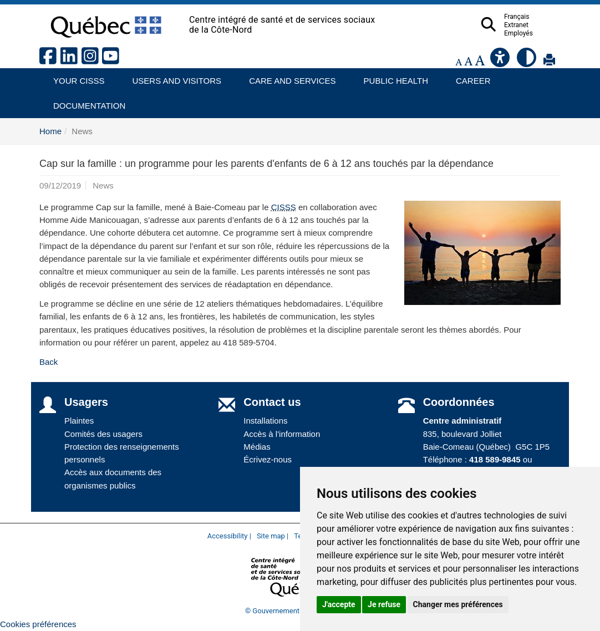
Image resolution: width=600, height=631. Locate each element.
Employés (540, 33)
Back (48, 362)
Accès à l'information (281, 434)
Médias (256, 446)
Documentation (84, 101)
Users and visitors (171, 76)
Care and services (286, 76)
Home (50, 131)
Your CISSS (74, 76)
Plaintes (79, 420)
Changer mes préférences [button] (458, 604)
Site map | (272, 536)
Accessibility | (229, 536)
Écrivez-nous (267, 459)
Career (470, 76)
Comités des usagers (103, 434)
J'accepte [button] (338, 604)
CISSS (283, 207)
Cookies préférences (38, 624)
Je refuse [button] (384, 604)
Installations (265, 420)
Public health (391, 76)
